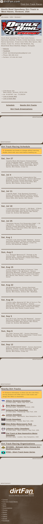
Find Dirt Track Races (31, 4)
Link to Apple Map (9, 98)
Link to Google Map (10, 96)
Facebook (6, 51)
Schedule (10, 105)
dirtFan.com (12, 1)
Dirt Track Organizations (21, 109)
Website (6, 48)
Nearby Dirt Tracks (28, 105)
